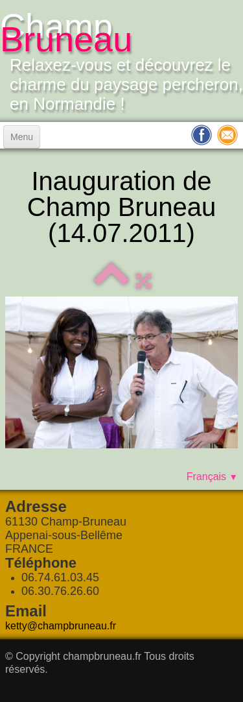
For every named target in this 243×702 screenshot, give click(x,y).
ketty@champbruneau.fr (60, 625)
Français (212, 476)
